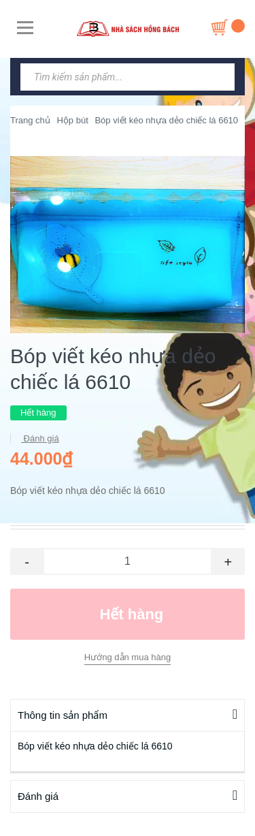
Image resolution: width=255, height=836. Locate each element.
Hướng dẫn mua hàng (127, 657)
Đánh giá (40, 438)
